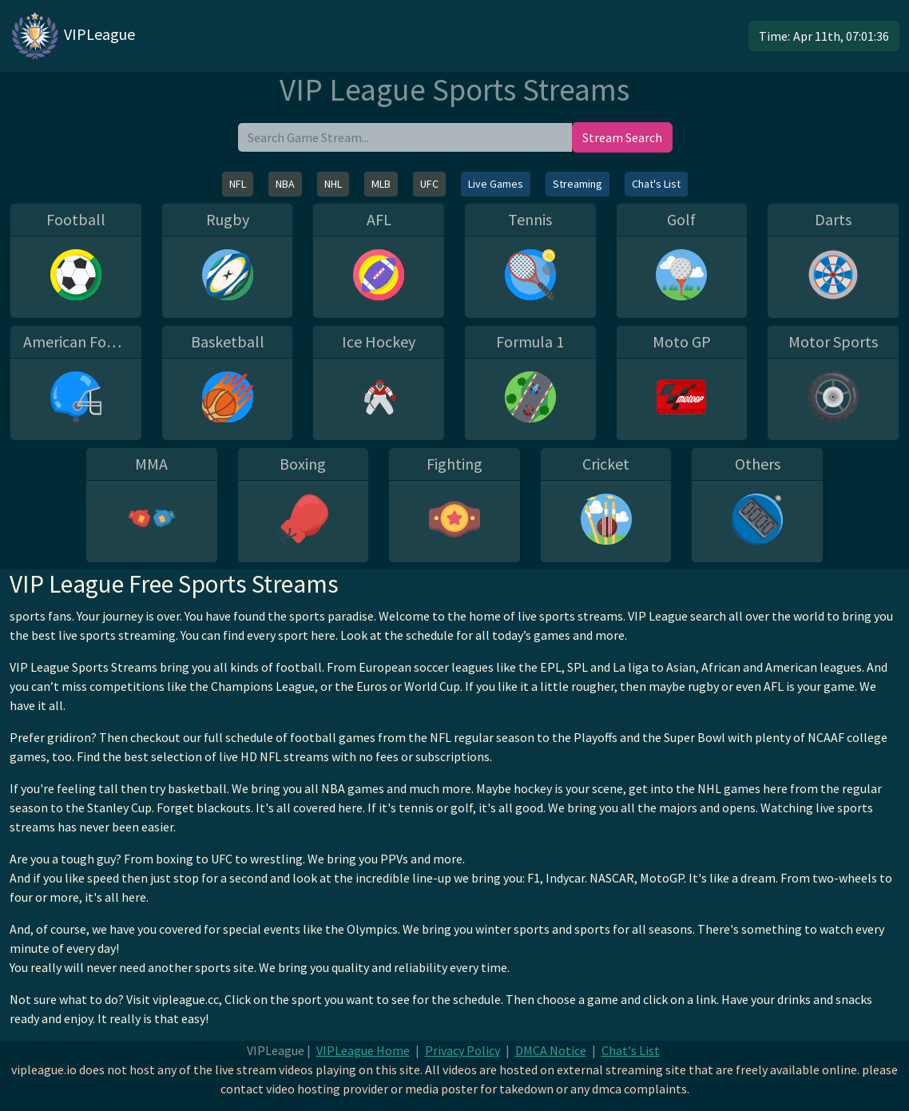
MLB (381, 184)
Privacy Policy (462, 1050)
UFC (429, 184)
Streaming (577, 184)
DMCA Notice (550, 1050)
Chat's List (656, 184)
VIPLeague (72, 36)
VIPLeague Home (363, 1050)
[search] (405, 137)
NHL (333, 184)
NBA (285, 184)
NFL (237, 184)
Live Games (495, 184)
